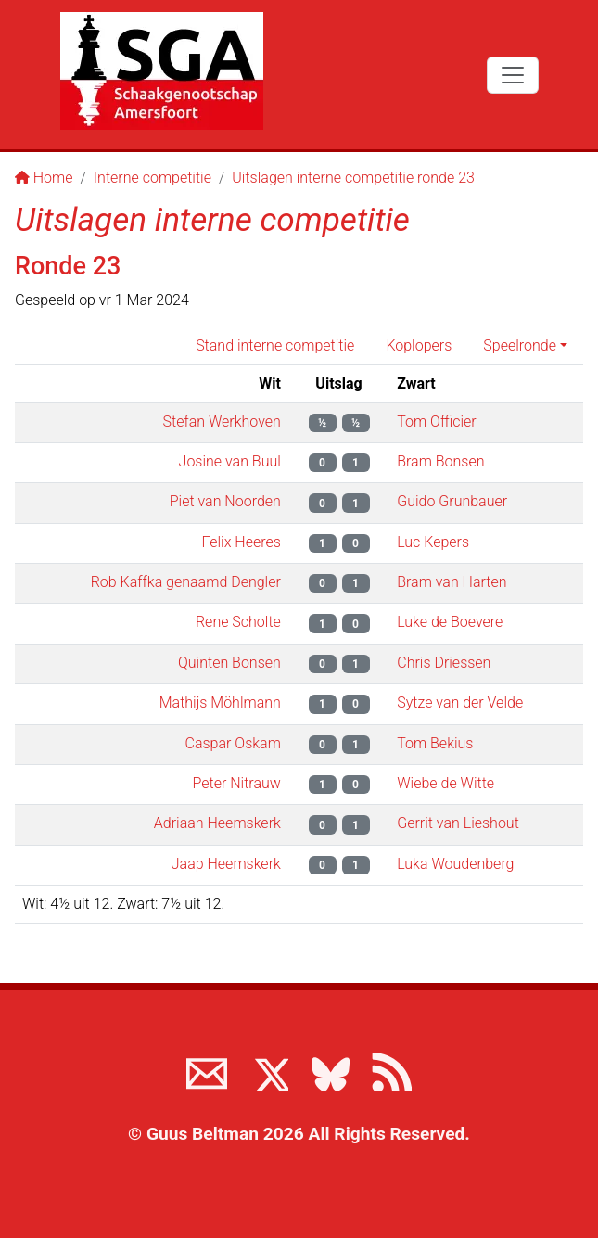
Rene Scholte (238, 622)
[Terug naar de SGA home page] (161, 71)
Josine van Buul (230, 461)
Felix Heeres (240, 542)
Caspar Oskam (233, 743)
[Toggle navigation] (513, 75)
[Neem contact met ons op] (206, 1070)
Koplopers (419, 345)
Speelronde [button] (519, 345)
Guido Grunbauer (452, 501)
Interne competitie (152, 177)
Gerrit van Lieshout (458, 823)
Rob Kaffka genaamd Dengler (186, 582)
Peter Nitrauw (237, 783)
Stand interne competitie (275, 345)
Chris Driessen (443, 662)
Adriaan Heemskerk (217, 823)
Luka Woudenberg (455, 864)
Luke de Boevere (450, 622)
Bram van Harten (451, 582)
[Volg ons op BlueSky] (330, 1070)
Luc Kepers (433, 542)
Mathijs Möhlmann (220, 702)
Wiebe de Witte (445, 783)
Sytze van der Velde (460, 702)
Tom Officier (436, 421)
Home (44, 177)
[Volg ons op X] (268, 1070)
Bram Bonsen (440, 461)
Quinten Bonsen (229, 662)
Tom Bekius (435, 743)
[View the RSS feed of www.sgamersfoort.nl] (391, 1070)
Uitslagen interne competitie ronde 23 (353, 177)
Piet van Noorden (225, 501)
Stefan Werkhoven (222, 421)
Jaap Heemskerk (226, 864)
